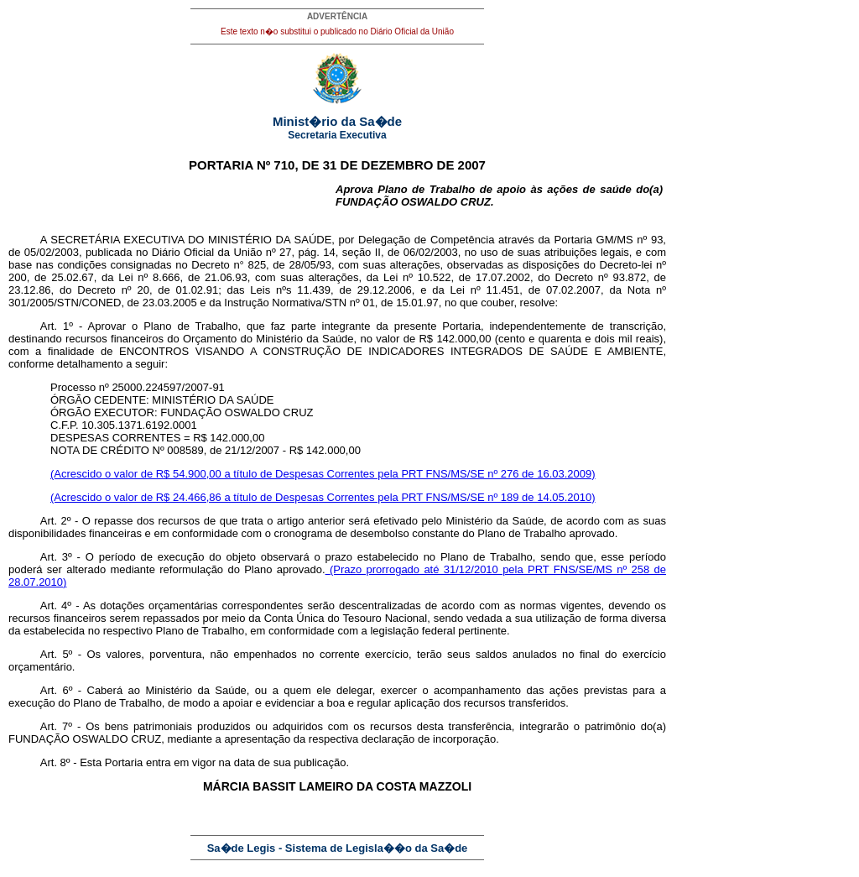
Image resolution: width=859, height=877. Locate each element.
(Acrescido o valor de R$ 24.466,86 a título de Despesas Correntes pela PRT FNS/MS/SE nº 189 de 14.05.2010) (323, 497)
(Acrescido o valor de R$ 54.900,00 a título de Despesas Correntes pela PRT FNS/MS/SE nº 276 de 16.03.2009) (323, 473)
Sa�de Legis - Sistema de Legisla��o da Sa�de (337, 848)
